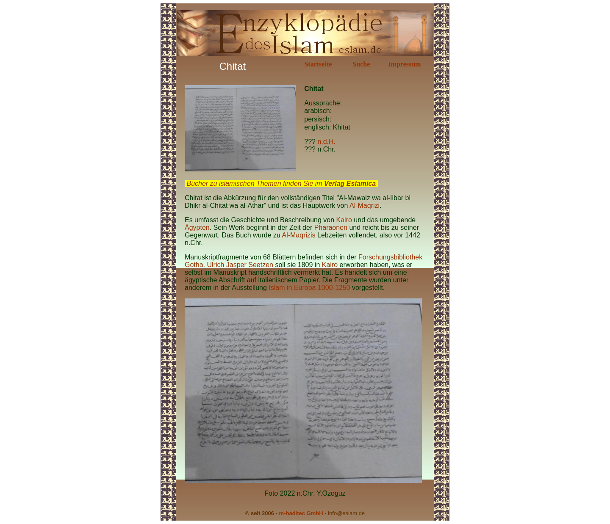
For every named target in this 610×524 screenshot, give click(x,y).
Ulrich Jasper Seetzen (240, 264)
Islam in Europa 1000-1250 (310, 287)
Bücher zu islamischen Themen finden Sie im (281, 183)
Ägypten (197, 227)
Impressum (404, 64)
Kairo (344, 219)
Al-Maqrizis (298, 235)
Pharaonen (330, 227)
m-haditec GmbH (301, 513)
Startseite (318, 64)
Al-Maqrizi (364, 205)
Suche (361, 64)
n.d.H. (326, 141)
